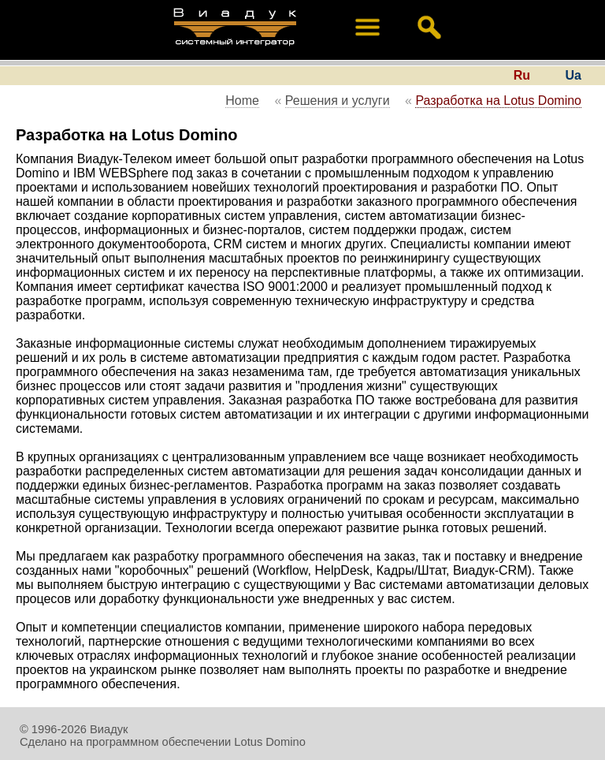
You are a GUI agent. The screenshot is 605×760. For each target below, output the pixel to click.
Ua (573, 75)
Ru (522, 75)
